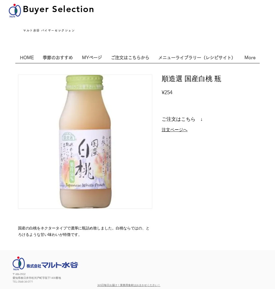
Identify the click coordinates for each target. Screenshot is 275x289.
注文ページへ (174, 129)
